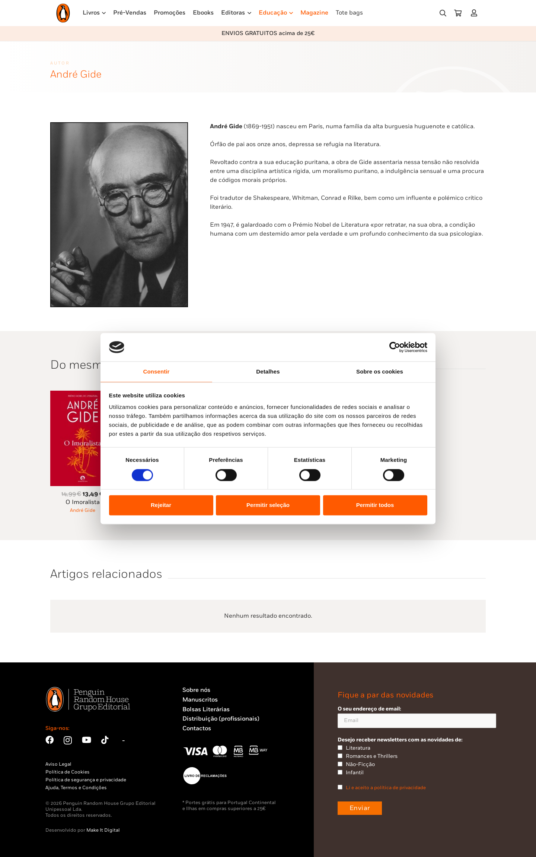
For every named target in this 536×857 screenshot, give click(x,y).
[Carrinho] (457, 13)
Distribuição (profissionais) (220, 718)
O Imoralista (83, 502)
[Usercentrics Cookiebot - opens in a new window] (394, 347)
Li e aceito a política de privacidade (386, 788)
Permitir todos (375, 505)
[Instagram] (68, 740)
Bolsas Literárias (206, 709)
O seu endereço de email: (417, 717)
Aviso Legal (58, 764)
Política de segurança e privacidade (85, 780)
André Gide (82, 510)
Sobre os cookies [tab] (379, 372)
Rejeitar (161, 505)
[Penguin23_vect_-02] (204, 776)
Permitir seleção (268, 505)
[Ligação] (475, 13)
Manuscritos (200, 699)
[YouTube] (86, 740)
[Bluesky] (123, 740)
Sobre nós (196, 690)
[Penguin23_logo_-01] (63, 13)
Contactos (196, 728)
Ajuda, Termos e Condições (76, 788)
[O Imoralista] (82, 394)
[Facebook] (49, 740)
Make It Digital (103, 830)
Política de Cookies (67, 772)
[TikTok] (105, 740)
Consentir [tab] (156, 372)
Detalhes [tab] (268, 372)
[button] (443, 13)
